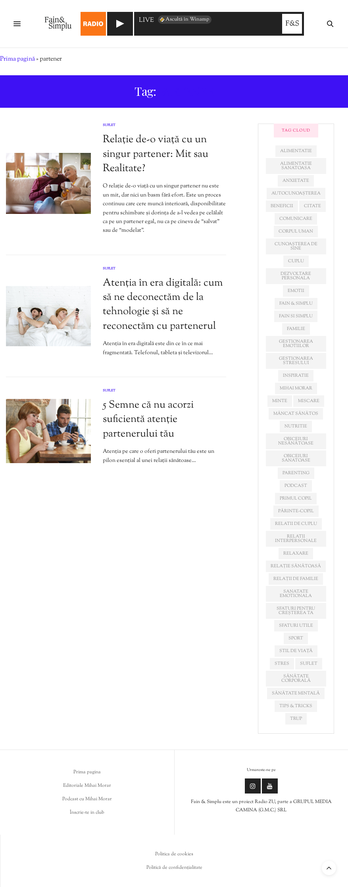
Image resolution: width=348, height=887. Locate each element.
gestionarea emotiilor (296, 343)
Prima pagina (87, 772)
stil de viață (296, 651)
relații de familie (295, 579)
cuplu (296, 261)
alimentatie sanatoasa (296, 165)
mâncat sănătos (295, 413)
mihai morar (296, 388)
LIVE (146, 21)
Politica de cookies (174, 854)
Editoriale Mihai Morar (87, 785)
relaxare (295, 553)
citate (312, 206)
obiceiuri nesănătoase (295, 441)
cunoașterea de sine (296, 246)
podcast (296, 486)
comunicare (295, 219)
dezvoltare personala (296, 276)
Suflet (109, 125)
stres (282, 663)
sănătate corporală (296, 678)
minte (279, 401)
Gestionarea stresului (296, 360)
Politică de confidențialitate (174, 867)
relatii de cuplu (296, 524)
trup (296, 718)
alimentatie (296, 151)
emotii (296, 291)
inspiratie (296, 375)
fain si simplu (296, 316)
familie (296, 329)
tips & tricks (295, 706)
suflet (308, 663)
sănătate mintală (296, 693)
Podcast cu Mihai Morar (87, 799)
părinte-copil (296, 511)
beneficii (282, 206)
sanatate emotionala (296, 593)
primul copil (296, 498)
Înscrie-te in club (87, 812)
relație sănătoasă (296, 566)
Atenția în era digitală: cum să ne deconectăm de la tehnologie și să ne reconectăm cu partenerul (163, 305)
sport (295, 638)
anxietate (296, 180)
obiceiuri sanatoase (296, 458)
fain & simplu (296, 303)
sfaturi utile (296, 625)
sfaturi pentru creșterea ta (296, 610)
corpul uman (296, 231)
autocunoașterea (296, 193)
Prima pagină (17, 59)
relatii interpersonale (296, 538)
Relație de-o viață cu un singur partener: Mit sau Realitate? (155, 154)
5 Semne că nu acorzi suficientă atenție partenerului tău (148, 419)
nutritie (296, 426)
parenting (296, 473)
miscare (308, 401)
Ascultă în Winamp (184, 19)
